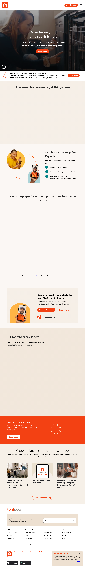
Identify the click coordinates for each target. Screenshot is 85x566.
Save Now (73, 76)
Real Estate (10, 542)
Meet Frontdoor (66, 533)
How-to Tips (47, 536)
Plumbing (28, 545)
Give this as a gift (49, 318)
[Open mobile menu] (81, 5)
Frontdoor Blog (48, 533)
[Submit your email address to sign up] (74, 521)
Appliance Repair (30, 533)
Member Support (67, 536)
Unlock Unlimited (46, 310)
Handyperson (29, 539)
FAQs (63, 539)
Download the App (12, 533)
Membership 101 (48, 539)
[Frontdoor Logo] (5, 5)
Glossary (64, 542)
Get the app (71, 5)
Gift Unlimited (10, 536)
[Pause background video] (4, 67)
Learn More (64, 310)
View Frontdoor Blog (42, 499)
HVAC (26, 536)
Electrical (27, 542)
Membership (10, 539)
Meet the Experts (49, 542)
